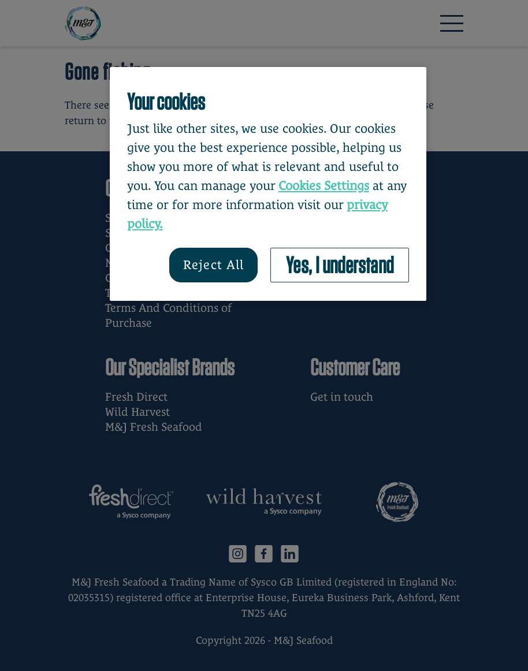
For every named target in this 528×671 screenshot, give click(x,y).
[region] (268, 184)
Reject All (213, 265)
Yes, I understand (340, 265)
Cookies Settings (323, 185)
